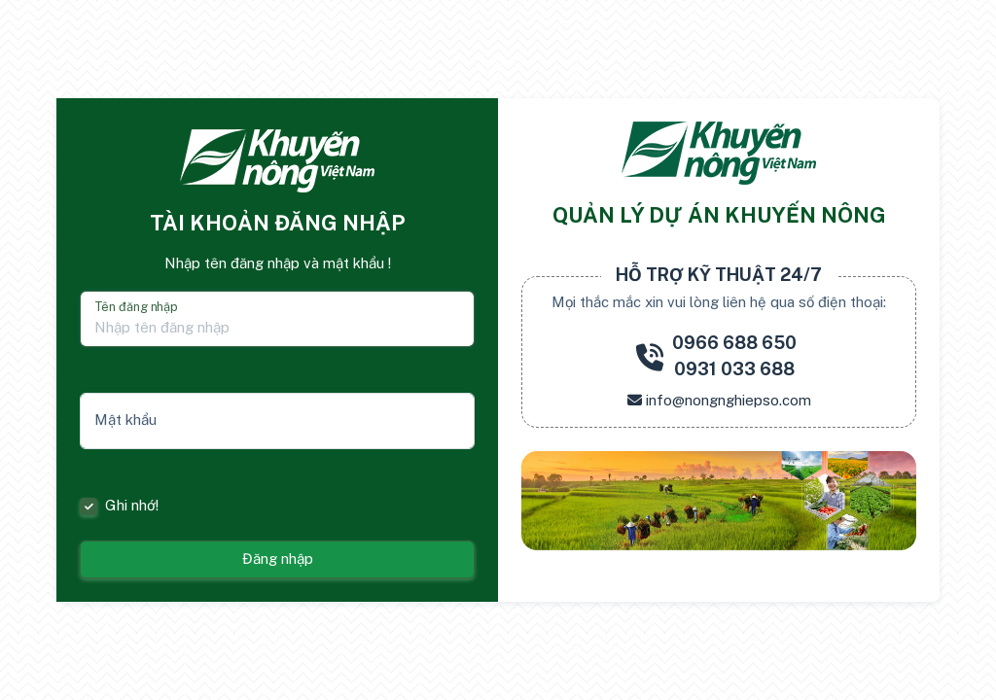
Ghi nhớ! (132, 505)
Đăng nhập (277, 558)
